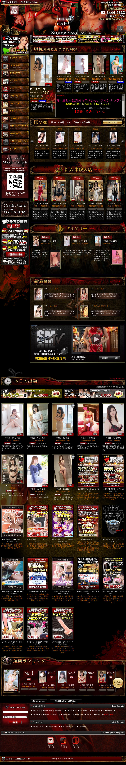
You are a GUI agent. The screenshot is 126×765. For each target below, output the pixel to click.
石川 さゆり (76, 203)
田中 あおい (93, 146)
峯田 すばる (112, 438)
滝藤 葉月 (85, 685)
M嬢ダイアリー (97, 710)
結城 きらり (36, 438)
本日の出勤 (36, 710)
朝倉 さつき (39, 203)
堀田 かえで (87, 438)
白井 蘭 (76, 146)
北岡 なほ (113, 203)
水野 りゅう (46, 685)
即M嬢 (97, 714)
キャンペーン (71, 710)
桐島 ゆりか (80, 76)
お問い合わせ (52, 727)
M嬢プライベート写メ (83, 714)
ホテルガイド (67, 714)
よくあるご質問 (37, 727)
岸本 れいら (40, 146)
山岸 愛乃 (98, 76)
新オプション (12, 485)
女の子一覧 (84, 710)
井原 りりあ (58, 146)
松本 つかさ (36, 489)
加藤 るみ (36, 96)
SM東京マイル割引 (50, 714)
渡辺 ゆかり (111, 146)
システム (59, 710)
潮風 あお (28, 684)
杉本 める (95, 203)
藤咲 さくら (63, 76)
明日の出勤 (48, 710)
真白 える (115, 76)
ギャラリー (36, 714)
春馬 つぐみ (66, 685)
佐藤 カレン (58, 203)
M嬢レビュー (110, 710)
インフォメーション (68, 727)
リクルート (82, 727)
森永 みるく (47, 241)
